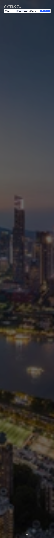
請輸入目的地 (6, 10)
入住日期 (18, 10)
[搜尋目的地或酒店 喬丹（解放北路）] (10, 11)
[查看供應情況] (45, 11)
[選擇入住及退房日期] (19, 11)
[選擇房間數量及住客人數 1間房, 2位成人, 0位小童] (34, 11)
